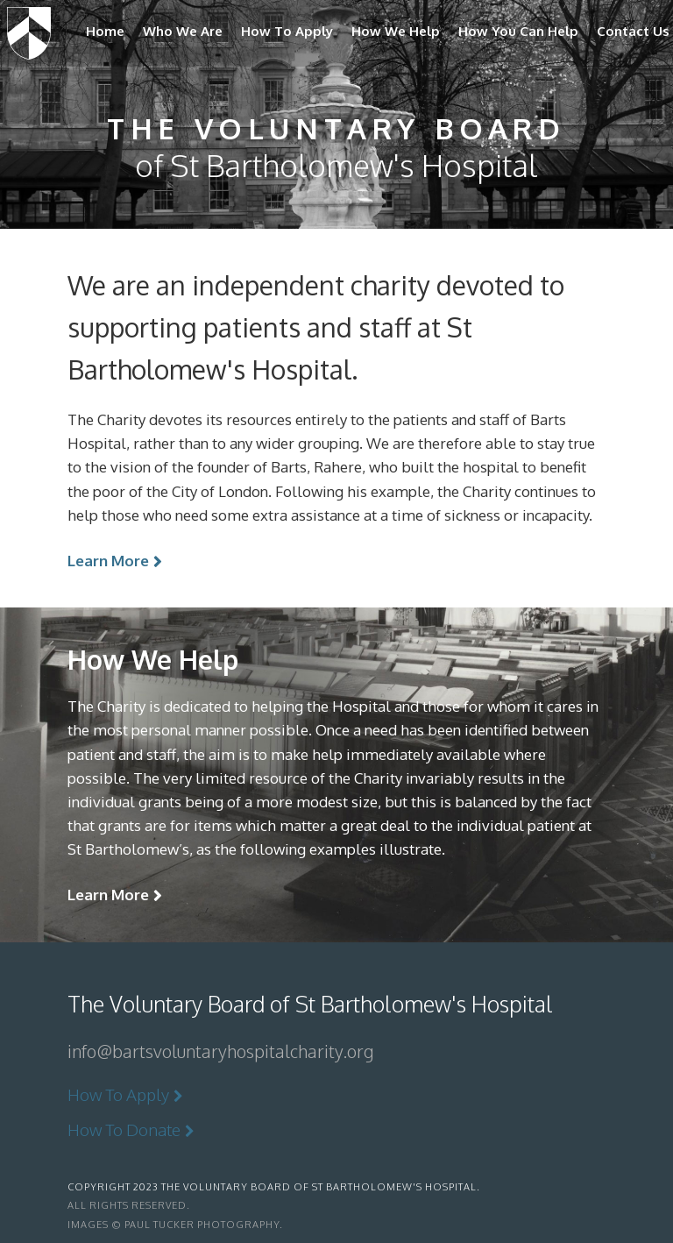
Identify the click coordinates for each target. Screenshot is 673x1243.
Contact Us (633, 31)
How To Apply (287, 31)
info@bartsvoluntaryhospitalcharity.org (220, 1051)
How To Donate (124, 1129)
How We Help (395, 31)
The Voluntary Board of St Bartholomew (29, 30)
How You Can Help (518, 31)
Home (105, 31)
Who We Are (183, 31)
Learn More (108, 560)
